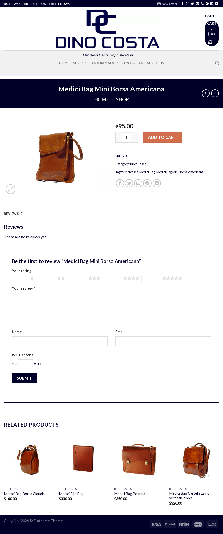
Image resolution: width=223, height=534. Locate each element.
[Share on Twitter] (129, 183)
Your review (23, 288)
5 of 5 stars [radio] (152, 278)
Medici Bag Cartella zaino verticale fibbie (189, 495)
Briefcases (130, 172)
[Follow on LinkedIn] (211, 4)
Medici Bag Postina (129, 494)
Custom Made (103, 62)
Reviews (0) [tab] (13, 214)
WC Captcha (22, 355)
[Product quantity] (126, 137)
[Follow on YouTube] (216, 4)
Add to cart (162, 137)
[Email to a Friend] (138, 183)
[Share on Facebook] (120, 183)
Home (64, 63)
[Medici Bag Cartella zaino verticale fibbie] (194, 459)
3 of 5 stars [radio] (77, 278)
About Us (155, 63)
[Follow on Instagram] (187, 4)
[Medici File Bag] (84, 459)
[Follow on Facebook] (182, 4)
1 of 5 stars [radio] (19, 278)
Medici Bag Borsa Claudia (24, 494)
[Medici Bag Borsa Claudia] (29, 459)
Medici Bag (147, 172)
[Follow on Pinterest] (207, 4)
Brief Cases (138, 164)
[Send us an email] (197, 4)
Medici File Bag (71, 494)
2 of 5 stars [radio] (46, 278)
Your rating (22, 271)
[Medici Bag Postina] (139, 459)
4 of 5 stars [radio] (112, 278)
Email (120, 332)
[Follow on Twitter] (192, 4)
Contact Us (132, 63)
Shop (79, 62)
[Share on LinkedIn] (157, 183)
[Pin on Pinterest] (147, 183)
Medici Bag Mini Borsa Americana (180, 172)
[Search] (217, 63)
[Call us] (202, 4)
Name (18, 332)
